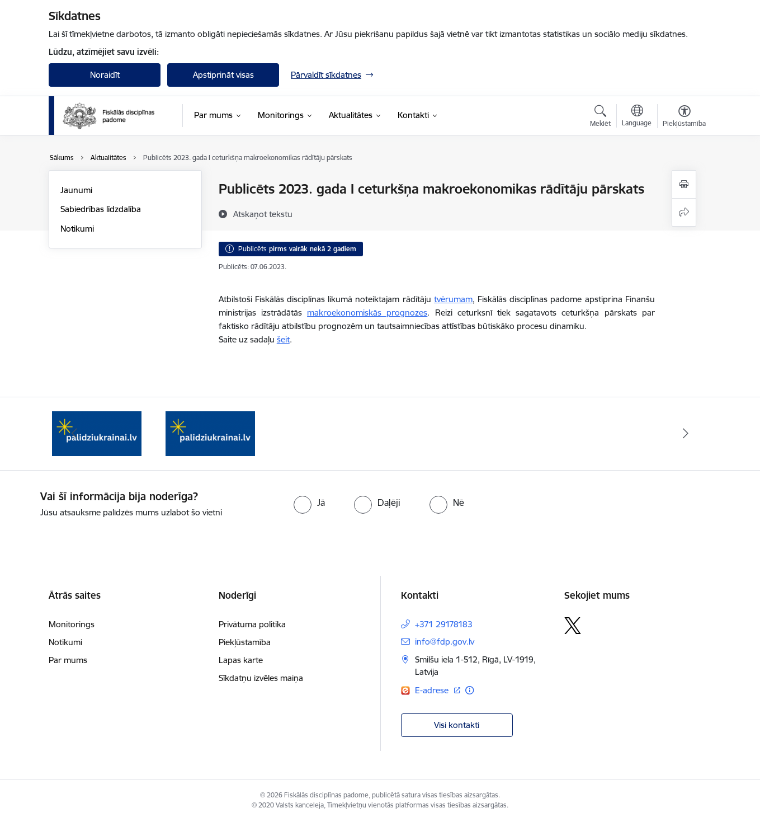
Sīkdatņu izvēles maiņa (261, 678)
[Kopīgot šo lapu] (684, 212)
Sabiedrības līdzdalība (100, 209)
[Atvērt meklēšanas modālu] (600, 117)
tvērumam (453, 299)
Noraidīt (105, 74)
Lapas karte (241, 660)
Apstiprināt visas (223, 74)
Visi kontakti (456, 725)
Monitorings (72, 624)
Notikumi (77, 228)
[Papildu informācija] (469, 690)
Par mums (68, 660)
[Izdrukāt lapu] (684, 184)
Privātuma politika (252, 624)
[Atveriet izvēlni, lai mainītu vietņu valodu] (636, 117)
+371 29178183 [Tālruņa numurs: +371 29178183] (444, 624)
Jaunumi (76, 190)
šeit (283, 339)
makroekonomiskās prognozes (367, 312)
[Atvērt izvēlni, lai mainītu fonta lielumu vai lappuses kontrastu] (684, 117)
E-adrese (433, 690)
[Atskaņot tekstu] (262, 213)
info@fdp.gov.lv (444, 641)
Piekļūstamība (245, 642)
